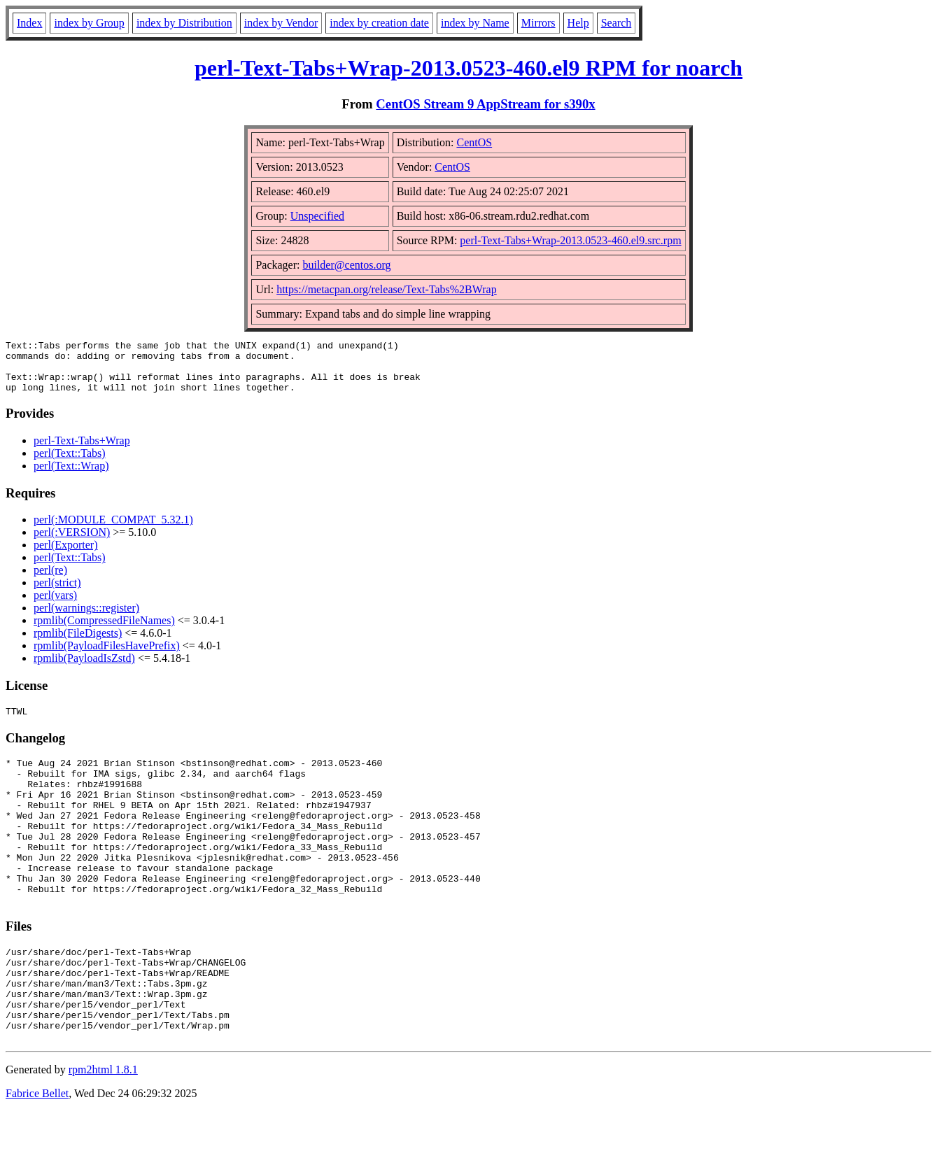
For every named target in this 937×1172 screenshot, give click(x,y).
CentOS (474, 142)
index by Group (89, 23)
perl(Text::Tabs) (70, 463)
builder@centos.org (346, 265)
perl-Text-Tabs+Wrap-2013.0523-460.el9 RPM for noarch (468, 67)
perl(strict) (57, 593)
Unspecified (317, 216)
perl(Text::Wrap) (71, 476)
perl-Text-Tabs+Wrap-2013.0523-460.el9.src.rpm (570, 240)
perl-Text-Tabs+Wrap (82, 451)
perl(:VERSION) (72, 543)
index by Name (475, 23)
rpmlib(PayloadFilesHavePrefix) (107, 656)
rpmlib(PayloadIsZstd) (84, 669)
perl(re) (50, 580)
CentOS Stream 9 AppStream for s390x (485, 104)
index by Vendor (281, 23)
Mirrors (538, 23)
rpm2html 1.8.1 (103, 1130)
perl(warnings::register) (86, 618)
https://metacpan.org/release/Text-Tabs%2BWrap (386, 289)
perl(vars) (55, 606)
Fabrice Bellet (37, 1154)
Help (578, 23)
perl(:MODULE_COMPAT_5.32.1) (113, 530)
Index (29, 23)
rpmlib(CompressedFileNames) (104, 631)
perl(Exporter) (66, 555)
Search (616, 23)
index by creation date (379, 23)
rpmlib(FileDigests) (78, 643)
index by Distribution (184, 23)
